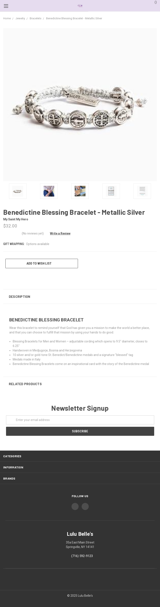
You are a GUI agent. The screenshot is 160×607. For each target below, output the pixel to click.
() (154, 2)
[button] (80, 296)
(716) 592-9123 (82, 556)
